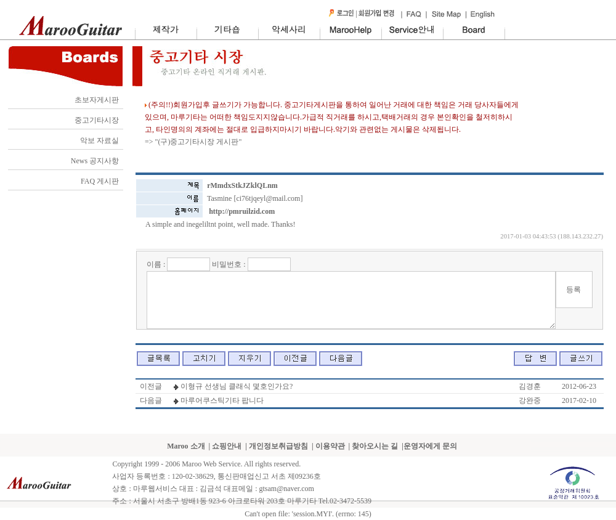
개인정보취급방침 (278, 446)
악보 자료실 (99, 140)
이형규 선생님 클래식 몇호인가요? (236, 386)
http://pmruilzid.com (242, 211)
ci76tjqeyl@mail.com (268, 198)
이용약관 (330, 446)
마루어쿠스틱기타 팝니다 (222, 400)
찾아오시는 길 (375, 446)
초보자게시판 (97, 99)
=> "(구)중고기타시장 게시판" (193, 141)
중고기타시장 (97, 120)
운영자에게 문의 (430, 446)
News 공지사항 (95, 160)
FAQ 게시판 (100, 181)
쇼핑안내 (226, 446)
